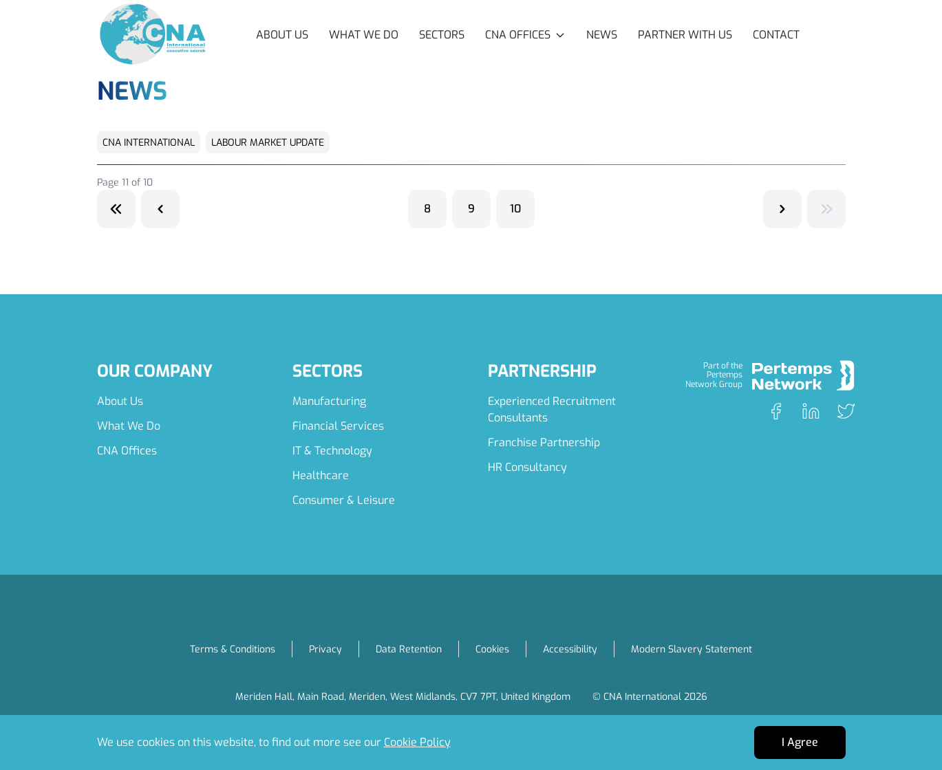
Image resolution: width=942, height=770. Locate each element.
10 (515, 208)
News (601, 35)
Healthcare (320, 475)
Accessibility (570, 649)
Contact (776, 35)
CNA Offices (127, 450)
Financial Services (338, 426)
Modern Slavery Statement (691, 649)
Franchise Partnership (544, 442)
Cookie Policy (417, 742)
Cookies (492, 649)
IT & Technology (332, 450)
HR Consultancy (527, 467)
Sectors (441, 35)
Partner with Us (685, 35)
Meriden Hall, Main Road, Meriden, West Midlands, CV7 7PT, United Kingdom (402, 696)
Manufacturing (329, 401)
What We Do (363, 35)
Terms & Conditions (232, 649)
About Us (282, 35)
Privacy (325, 649)
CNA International (149, 142)
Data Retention (409, 649)
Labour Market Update (267, 142)
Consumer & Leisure (343, 500)
